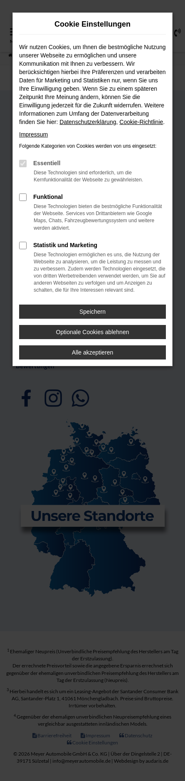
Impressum (33, 134)
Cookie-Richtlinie (141, 122)
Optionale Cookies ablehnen (92, 332)
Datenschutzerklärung (87, 122)
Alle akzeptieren (92, 352)
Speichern (92, 311)
